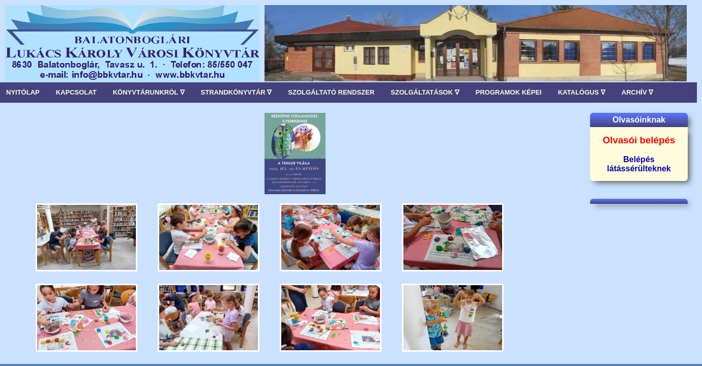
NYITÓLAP (23, 92)
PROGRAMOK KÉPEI (509, 92)
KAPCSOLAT (76, 92)
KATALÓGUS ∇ (581, 92)
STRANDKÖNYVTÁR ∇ (236, 92)
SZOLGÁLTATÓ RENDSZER (331, 92)
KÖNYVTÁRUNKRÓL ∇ (149, 92)
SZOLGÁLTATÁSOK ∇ (425, 92)
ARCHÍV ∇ (637, 92)
